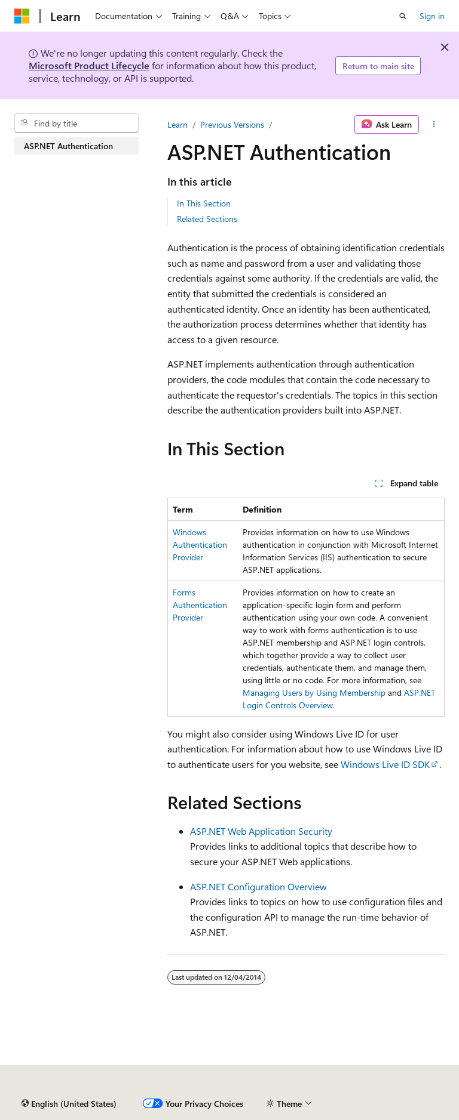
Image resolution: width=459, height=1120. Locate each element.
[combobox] (76, 122)
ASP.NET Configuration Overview (258, 886)
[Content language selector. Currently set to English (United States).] (69, 1103)
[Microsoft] (22, 16)
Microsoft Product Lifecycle (89, 65)
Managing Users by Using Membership (314, 692)
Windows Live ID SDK (385, 764)
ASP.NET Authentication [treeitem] (68, 146)
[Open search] (403, 16)
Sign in (432, 15)
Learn (177, 124)
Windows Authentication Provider (200, 544)
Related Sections (207, 218)
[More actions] (434, 124)
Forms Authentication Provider (200, 605)
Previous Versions (232, 124)
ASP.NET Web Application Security (261, 831)
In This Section (204, 203)
